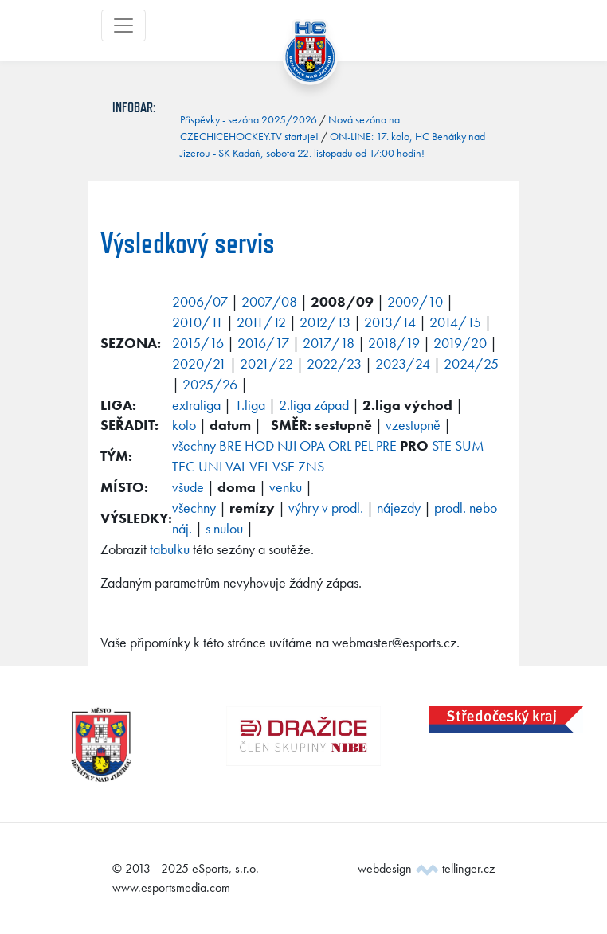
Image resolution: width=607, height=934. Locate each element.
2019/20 (460, 343)
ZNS (311, 466)
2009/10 (415, 301)
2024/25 (471, 363)
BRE (230, 445)
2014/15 (455, 322)
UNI (210, 466)
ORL (339, 445)
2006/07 (200, 301)
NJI (286, 445)
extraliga (196, 405)
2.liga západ (314, 405)
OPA (312, 445)
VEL (259, 466)
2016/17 (263, 343)
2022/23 (334, 363)
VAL (235, 466)
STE (442, 445)
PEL (363, 445)
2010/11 (197, 322)
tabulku (170, 549)
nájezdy (399, 507)
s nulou (224, 528)
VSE (283, 466)
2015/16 (198, 343)
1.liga (249, 405)
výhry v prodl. (325, 507)
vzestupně (413, 425)
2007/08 (269, 301)
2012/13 (325, 322)
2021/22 (266, 363)
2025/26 (209, 384)
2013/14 (390, 322)
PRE (386, 445)
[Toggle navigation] (123, 25)
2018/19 (394, 343)
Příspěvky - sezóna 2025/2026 (248, 119)
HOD (259, 445)
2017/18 (328, 343)
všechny (194, 445)
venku (285, 487)
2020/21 (199, 363)
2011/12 (261, 322)
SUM (469, 445)
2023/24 (402, 363)
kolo (184, 425)
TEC (183, 466)
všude (188, 487)
